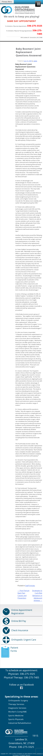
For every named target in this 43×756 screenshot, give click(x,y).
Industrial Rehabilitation (19, 723)
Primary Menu (7, 2)
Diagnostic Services (17, 708)
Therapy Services (16, 704)
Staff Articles (30, 585)
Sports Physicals (15, 719)
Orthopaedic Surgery (18, 700)
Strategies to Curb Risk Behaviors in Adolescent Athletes (37, 595)
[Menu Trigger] (38, 4)
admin (35, 61)
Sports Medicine (15, 715)
